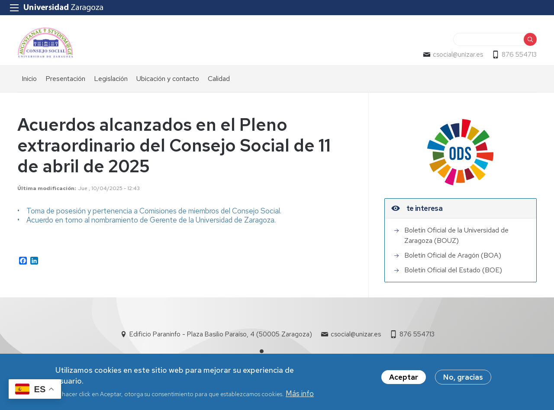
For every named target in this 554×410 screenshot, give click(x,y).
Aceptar (403, 379)
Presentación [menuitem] (65, 78)
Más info (300, 395)
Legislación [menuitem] (111, 78)
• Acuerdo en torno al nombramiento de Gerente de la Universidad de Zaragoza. (146, 220)
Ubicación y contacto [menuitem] (167, 78)
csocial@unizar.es (458, 54)
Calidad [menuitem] (219, 78)
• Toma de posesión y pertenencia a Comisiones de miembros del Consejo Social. (149, 211)
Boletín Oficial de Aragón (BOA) (452, 255)
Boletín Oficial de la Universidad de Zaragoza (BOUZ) (456, 235)
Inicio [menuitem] (29, 78)
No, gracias (463, 379)
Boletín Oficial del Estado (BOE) (453, 269)
